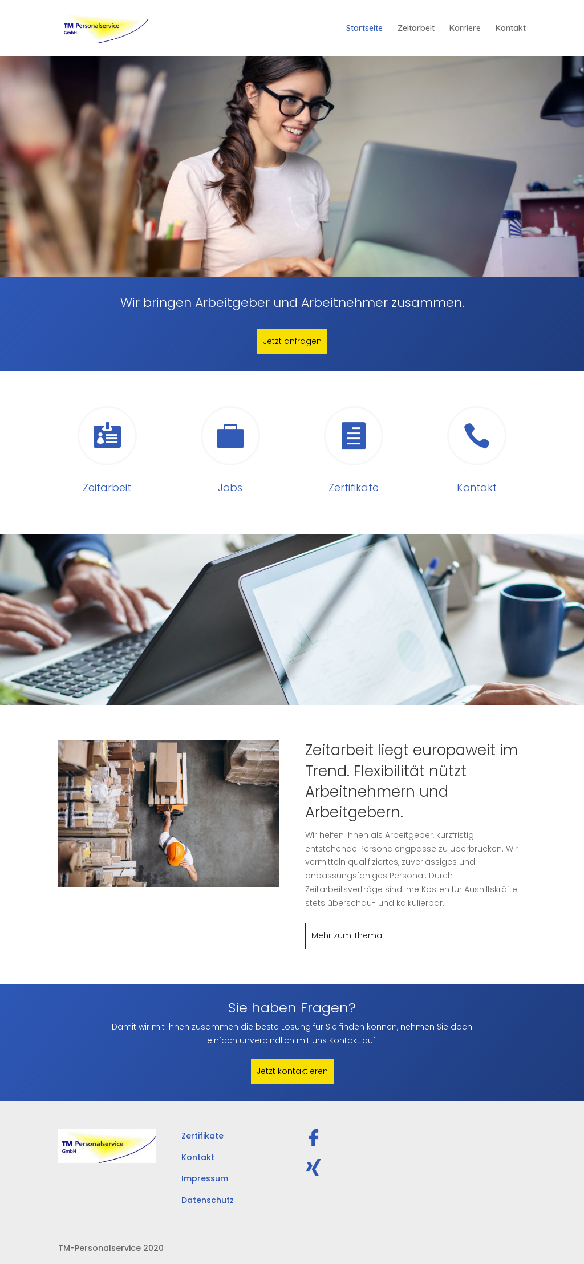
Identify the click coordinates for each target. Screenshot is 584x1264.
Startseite (364, 28)
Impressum (204, 1178)
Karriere (465, 28)
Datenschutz (207, 1200)
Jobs (230, 487)
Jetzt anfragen (292, 341)
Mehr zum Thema (346, 935)
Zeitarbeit (416, 28)
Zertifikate (353, 487)
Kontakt (511, 28)
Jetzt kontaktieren (292, 1071)
